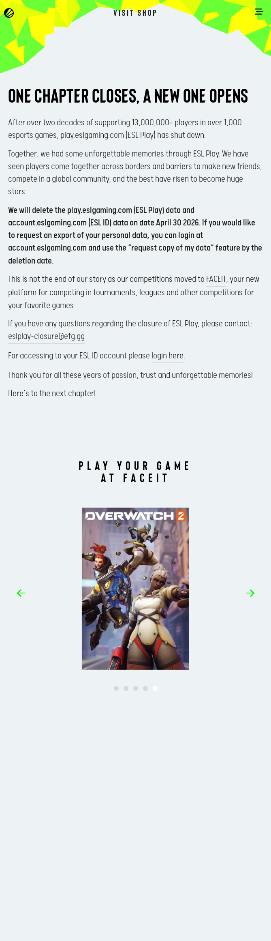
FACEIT (216, 279)
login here (168, 356)
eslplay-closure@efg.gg (46, 336)
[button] (21, 593)
